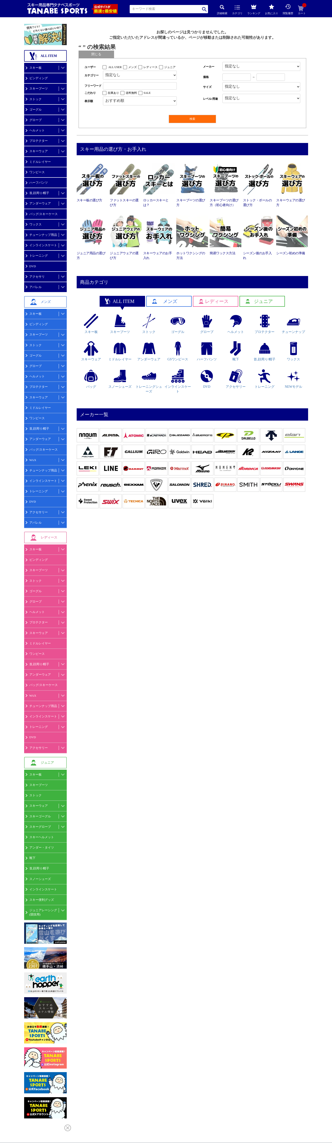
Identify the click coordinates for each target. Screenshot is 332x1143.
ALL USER (115, 67)
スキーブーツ (38, 88)
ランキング (253, 9)
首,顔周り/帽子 (39, 193)
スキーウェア (38, 151)
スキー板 (35, 67)
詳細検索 (222, 10)
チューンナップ (293, 324)
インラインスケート (43, 245)
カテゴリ (237, 10)
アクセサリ (37, 276)
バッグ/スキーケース (43, 214)
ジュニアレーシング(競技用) (43, 912)
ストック (35, 99)
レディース (150, 67)
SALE (147, 93)
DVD (32, 266)
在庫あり (113, 93)
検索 (204, 9)
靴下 (32, 858)
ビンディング (38, 78)
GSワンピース (177, 351)
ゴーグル (35, 109)
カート (302, 10)
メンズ (132, 67)
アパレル (35, 287)
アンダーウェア (40, 203)
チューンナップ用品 (43, 235)
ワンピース (37, 172)
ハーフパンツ (38, 182)
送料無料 (131, 93)
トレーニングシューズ (149, 381)
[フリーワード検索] (140, 86)
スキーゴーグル (40, 816)
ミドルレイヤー (40, 162)
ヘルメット (37, 130)
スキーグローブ (40, 826)
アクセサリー (38, 512)
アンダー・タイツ (41, 847)
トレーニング (38, 255)
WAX (32, 460)
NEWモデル (293, 379)
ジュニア (170, 67)
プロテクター (38, 140)
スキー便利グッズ (41, 899)
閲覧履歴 (288, 9)
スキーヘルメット (41, 837)
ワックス (35, 224)
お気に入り (271, 9)
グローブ (35, 120)
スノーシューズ (40, 879)
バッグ (91, 379)
